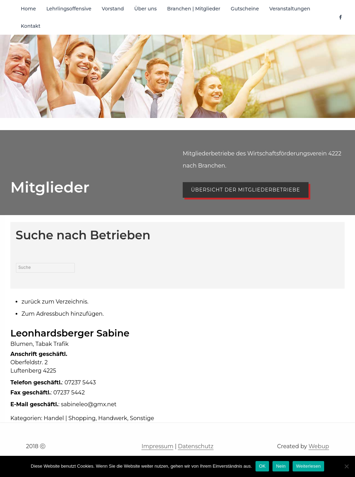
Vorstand (113, 9)
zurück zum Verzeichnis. (54, 301)
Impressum (157, 446)
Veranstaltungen (289, 9)
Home (28, 9)
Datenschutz (195, 446)
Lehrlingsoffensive (69, 9)
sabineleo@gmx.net (88, 404)
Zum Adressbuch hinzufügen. (62, 313)
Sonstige (142, 418)
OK (262, 466)
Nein (281, 466)
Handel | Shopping (70, 418)
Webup (319, 446)
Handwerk (112, 418)
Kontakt (30, 26)
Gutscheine (245, 9)
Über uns (145, 9)
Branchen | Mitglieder (193, 9)
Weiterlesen (308, 466)
